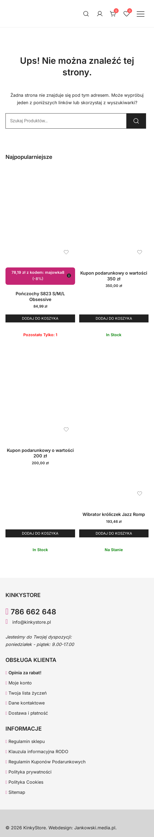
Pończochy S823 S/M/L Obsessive (40, 296)
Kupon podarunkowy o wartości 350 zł (113, 275)
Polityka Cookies (24, 782)
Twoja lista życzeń (26, 693)
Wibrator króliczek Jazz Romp (113, 514)
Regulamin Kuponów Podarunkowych (45, 761)
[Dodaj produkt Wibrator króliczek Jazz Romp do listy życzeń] (139, 493)
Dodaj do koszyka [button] (40, 318)
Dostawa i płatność (26, 713)
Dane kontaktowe (25, 703)
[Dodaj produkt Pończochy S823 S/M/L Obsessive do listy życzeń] (66, 252)
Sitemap (15, 792)
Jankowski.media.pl (94, 827)
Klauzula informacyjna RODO (36, 751)
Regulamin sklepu (25, 741)
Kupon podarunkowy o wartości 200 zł (40, 453)
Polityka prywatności (28, 772)
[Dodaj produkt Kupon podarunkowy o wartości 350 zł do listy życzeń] (139, 252)
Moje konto (18, 683)
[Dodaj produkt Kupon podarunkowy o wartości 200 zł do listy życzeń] (66, 429)
